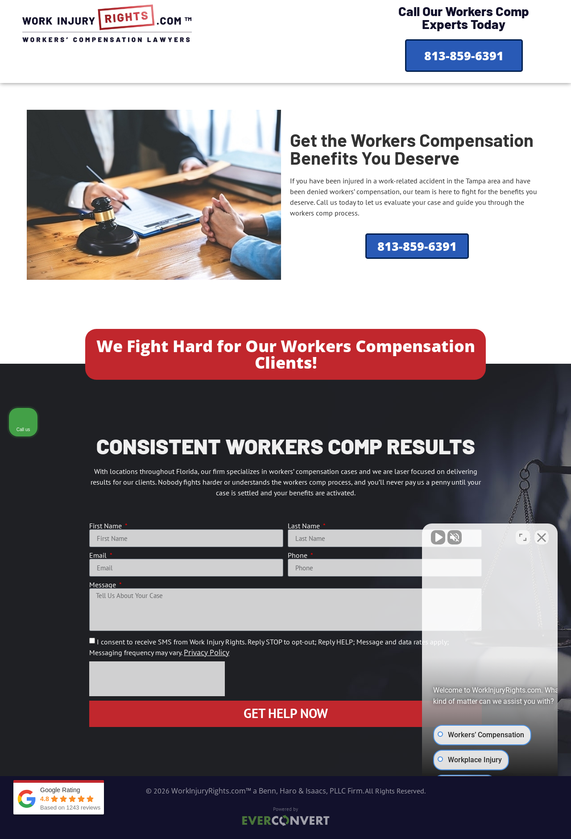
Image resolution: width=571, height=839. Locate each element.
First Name (106, 525)
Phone (298, 555)
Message (103, 584)
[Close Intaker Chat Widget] (541, 536)
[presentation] (157, 678)
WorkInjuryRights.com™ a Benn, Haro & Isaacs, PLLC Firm (267, 791)
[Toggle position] (523, 536)
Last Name (305, 525)
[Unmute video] (413, 536)
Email (98, 555)
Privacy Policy (206, 652)
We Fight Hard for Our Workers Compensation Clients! (285, 354)
